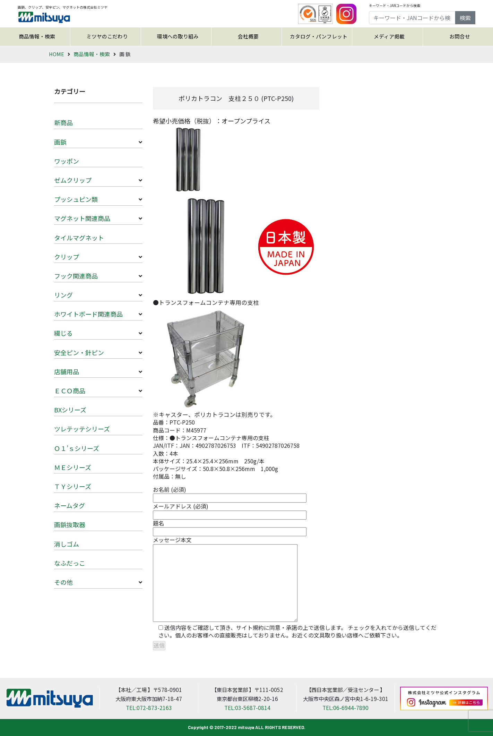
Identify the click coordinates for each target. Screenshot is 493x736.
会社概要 (248, 36)
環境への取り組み (178, 36)
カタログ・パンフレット (318, 36)
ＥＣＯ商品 (69, 390)
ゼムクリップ (73, 180)
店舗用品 (66, 371)
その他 (63, 582)
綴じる (63, 332)
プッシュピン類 (76, 199)
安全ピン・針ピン (79, 352)
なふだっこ (69, 562)
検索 (465, 18)
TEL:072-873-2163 (149, 707)
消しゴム (66, 543)
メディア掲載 (389, 36)
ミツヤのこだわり (107, 36)
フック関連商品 (76, 275)
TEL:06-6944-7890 (345, 707)
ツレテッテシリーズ (82, 428)
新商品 (63, 122)
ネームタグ (69, 505)
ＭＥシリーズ (72, 467)
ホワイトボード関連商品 (88, 313)
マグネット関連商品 (82, 218)
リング (63, 294)
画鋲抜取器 (69, 524)
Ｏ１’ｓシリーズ (76, 448)
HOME (56, 54)
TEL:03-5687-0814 (247, 707)
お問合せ (459, 36)
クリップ (66, 256)
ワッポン (66, 160)
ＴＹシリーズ (72, 486)
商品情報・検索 (37, 36)
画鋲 (60, 141)
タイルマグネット (79, 237)
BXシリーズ (70, 409)
